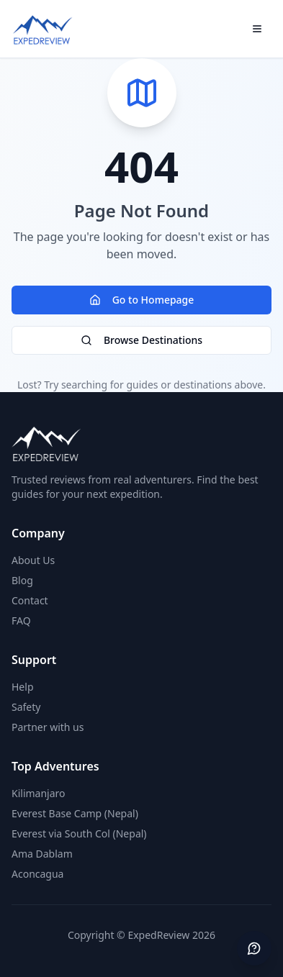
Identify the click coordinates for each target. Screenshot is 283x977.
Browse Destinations (141, 340)
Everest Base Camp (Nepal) (75, 813)
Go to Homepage (141, 299)
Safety (26, 707)
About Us (33, 560)
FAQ (21, 620)
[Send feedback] (254, 948)
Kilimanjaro (39, 793)
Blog (22, 580)
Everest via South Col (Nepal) (79, 833)
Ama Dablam (42, 853)
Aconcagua (37, 874)
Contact (30, 600)
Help (23, 687)
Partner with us (48, 727)
